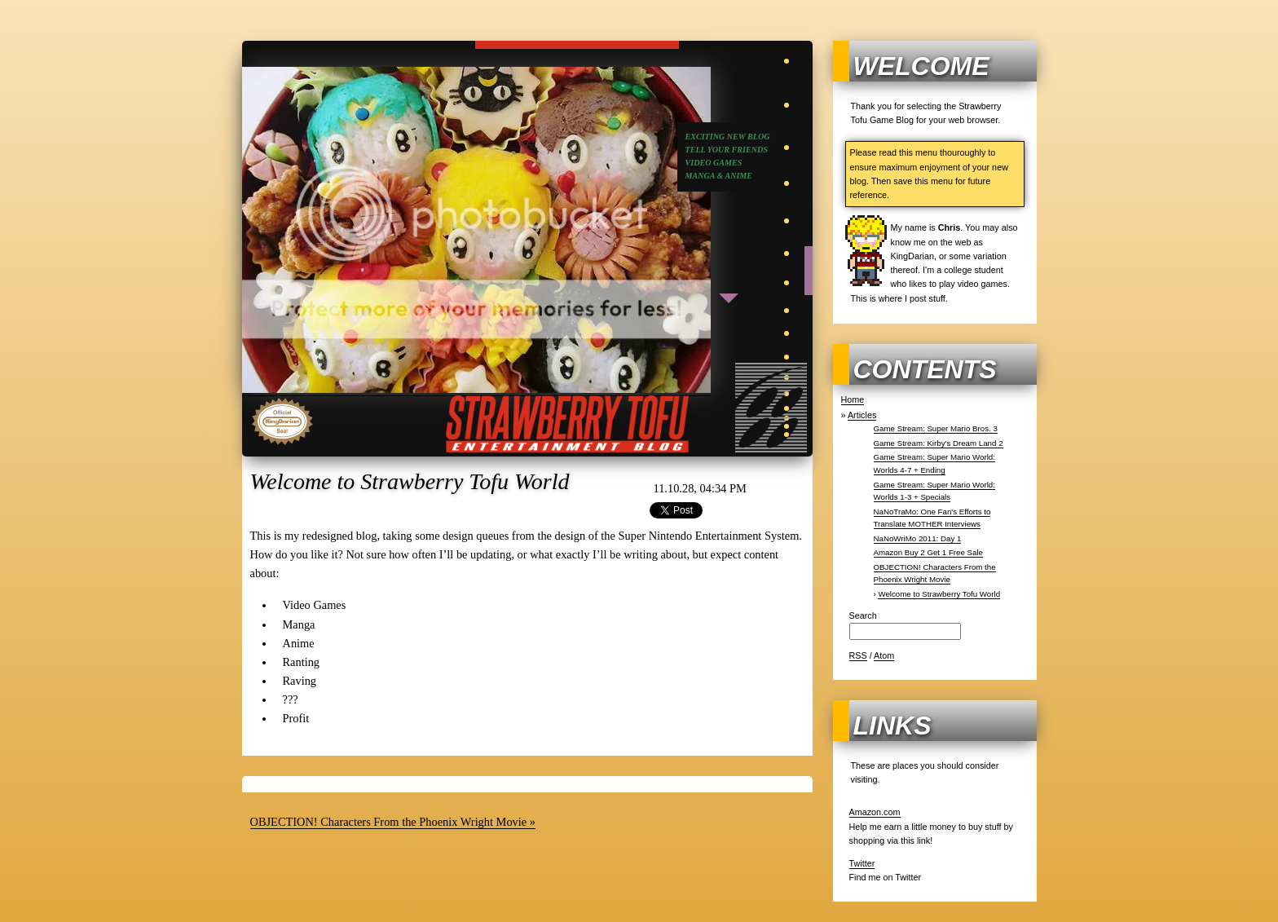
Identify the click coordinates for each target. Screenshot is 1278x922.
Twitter (862, 863)
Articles (862, 415)
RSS (858, 655)
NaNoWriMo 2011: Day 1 (918, 538)
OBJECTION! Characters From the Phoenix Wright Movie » (392, 821)
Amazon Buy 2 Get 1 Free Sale (929, 552)
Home (853, 399)
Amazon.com (875, 812)
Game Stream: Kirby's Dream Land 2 (938, 443)
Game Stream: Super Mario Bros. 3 (936, 428)
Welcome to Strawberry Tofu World (939, 593)
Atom (884, 655)
